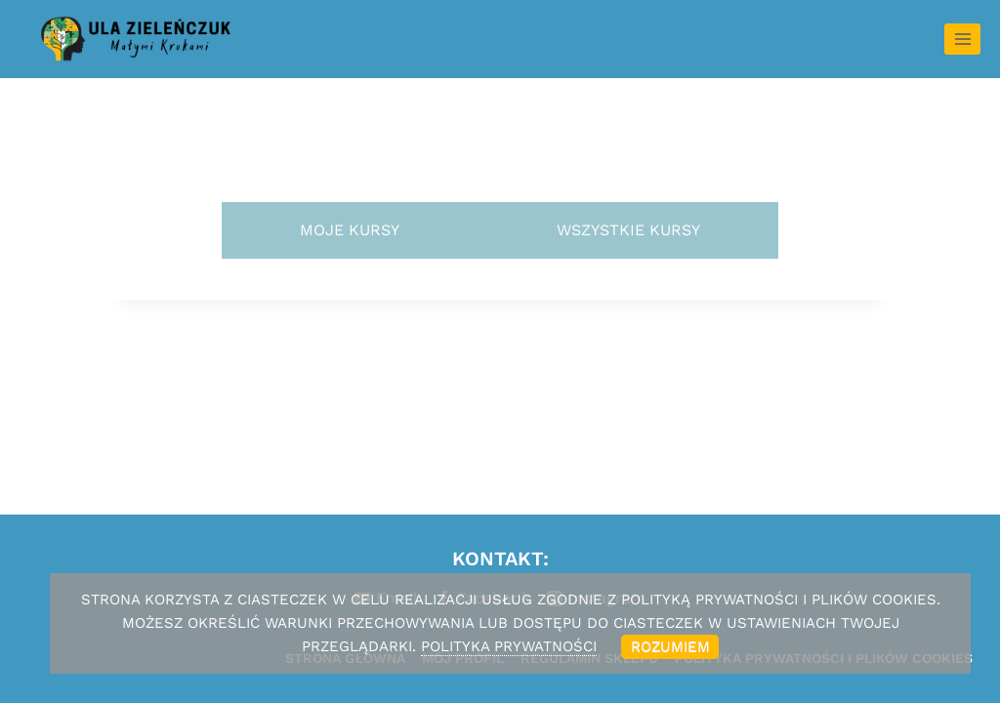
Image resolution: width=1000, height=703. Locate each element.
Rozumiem (670, 646)
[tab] (350, 230)
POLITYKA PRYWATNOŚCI (509, 646)
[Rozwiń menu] (962, 38)
